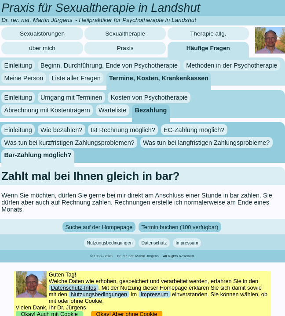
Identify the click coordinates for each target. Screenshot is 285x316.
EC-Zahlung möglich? (194, 129)
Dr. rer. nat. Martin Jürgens (138, 256)
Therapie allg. (208, 33)
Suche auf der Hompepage (98, 227)
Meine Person (24, 77)
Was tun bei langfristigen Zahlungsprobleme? (206, 142)
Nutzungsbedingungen (109, 243)
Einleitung (18, 65)
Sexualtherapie (125, 33)
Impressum (186, 243)
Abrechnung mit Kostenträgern (47, 110)
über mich (42, 48)
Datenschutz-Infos (73, 287)
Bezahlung (151, 110)
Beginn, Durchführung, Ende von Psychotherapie (109, 65)
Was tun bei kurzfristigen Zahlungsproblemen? (69, 142)
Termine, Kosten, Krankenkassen (158, 77)
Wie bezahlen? (61, 129)
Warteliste (112, 110)
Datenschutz (154, 243)
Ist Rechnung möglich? (123, 129)
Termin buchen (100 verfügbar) (179, 227)
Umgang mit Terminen (71, 97)
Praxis (125, 48)
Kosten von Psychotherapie (149, 97)
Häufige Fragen (208, 48)
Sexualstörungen (42, 33)
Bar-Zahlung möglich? (38, 154)
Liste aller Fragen (76, 77)
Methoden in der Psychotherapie (231, 65)
